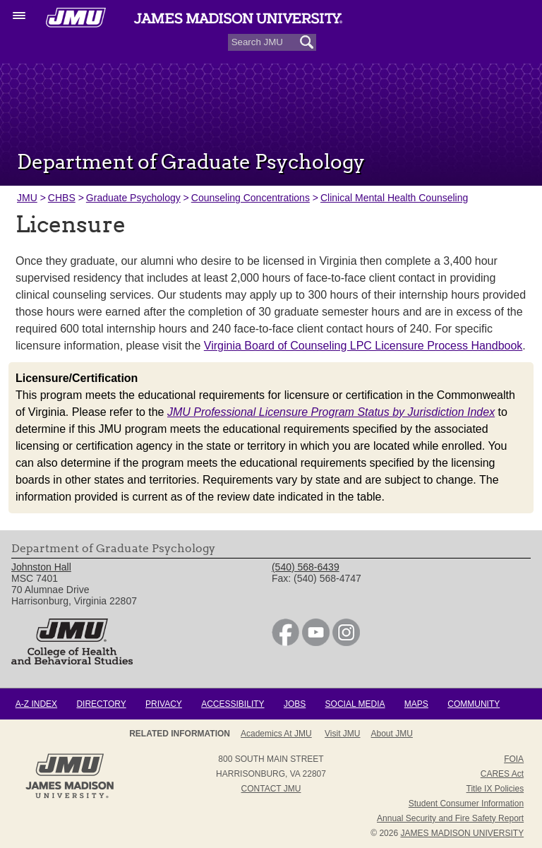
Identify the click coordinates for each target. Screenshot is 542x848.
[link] (285, 642)
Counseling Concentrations (250, 197)
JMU (27, 197)
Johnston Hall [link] (41, 567)
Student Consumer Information (466, 803)
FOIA (514, 759)
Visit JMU (342, 734)
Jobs (295, 704)
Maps (416, 704)
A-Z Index (36, 704)
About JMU (392, 734)
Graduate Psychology (133, 197)
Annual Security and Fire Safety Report (450, 818)
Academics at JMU (276, 734)
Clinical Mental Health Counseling (394, 197)
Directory (101, 704)
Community (473, 704)
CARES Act (502, 774)
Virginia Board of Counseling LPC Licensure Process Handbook (363, 346)
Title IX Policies (495, 789)
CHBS (62, 197)
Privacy (163, 704)
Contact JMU (271, 789)
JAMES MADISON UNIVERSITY (462, 833)
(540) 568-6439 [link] (305, 567)
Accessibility (232, 704)
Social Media (355, 704)
